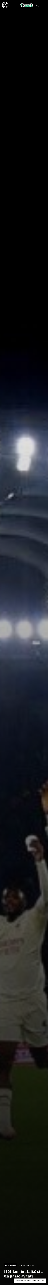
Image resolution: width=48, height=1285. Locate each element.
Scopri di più (36, 1281)
